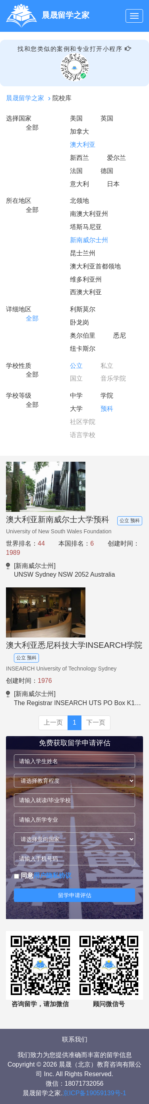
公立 (76, 365)
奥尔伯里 (82, 335)
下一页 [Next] (95, 722)
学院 (107, 395)
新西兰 (79, 157)
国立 (76, 378)
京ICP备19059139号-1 (94, 1093)
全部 (32, 127)
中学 (76, 395)
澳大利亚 (82, 144)
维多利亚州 (86, 279)
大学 (76, 408)
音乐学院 (113, 378)
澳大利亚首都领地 (95, 266)
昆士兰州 (82, 253)
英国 (107, 118)
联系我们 (74, 1039)
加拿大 (79, 131)
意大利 (79, 184)
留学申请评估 (74, 895)
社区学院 (82, 421)
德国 (107, 170)
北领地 (79, 200)
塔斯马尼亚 (86, 227)
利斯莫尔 (82, 309)
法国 (76, 170)
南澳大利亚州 (89, 213)
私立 (107, 365)
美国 (76, 118)
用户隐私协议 (52, 875)
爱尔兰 (116, 157)
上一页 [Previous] (53, 722)
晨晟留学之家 (25, 98)
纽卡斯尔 (82, 348)
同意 (43, 875)
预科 (107, 408)
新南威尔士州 (89, 240)
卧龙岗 (79, 322)
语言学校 (82, 434)
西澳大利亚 (86, 292)
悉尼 (119, 335)
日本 (113, 184)
